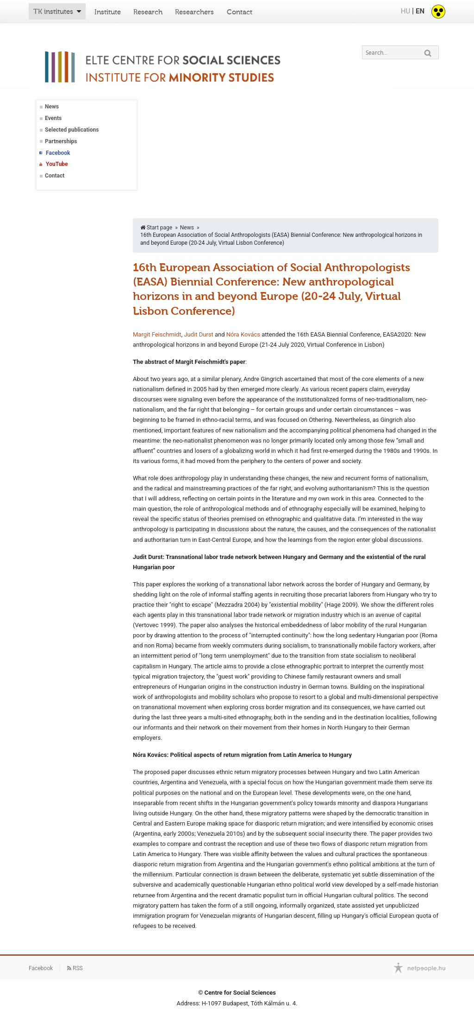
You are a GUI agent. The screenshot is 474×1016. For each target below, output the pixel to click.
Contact (239, 12)
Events (53, 118)
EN (420, 11)
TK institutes (53, 11)
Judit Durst (198, 334)
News (52, 106)
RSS (75, 968)
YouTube (57, 164)
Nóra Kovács (243, 334)
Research (147, 12)
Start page (156, 227)
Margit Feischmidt (157, 334)
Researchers (194, 12)
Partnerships (61, 141)
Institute (107, 12)
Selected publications (72, 130)
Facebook (58, 153)
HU (405, 11)
